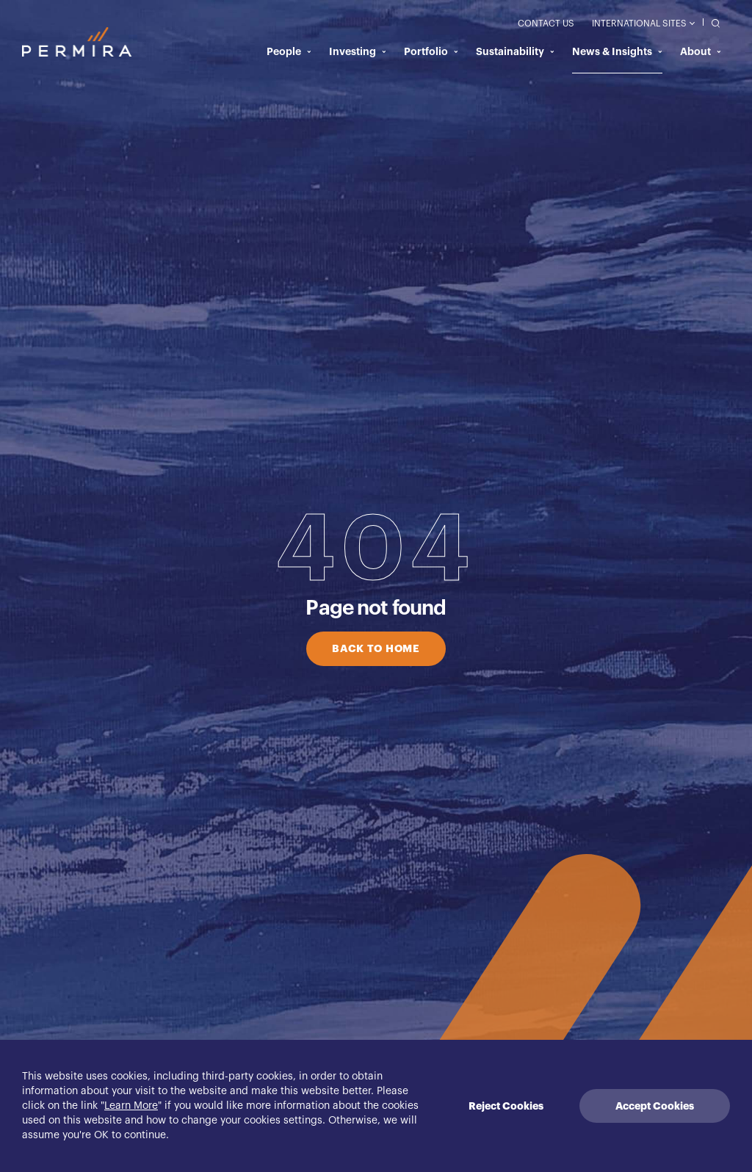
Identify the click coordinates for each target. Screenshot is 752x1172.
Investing (357, 51)
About (700, 51)
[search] (712, 22)
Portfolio (431, 51)
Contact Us (546, 23)
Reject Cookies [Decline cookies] (506, 1106)
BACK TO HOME (375, 648)
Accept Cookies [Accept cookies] (654, 1106)
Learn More (131, 1106)
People (289, 51)
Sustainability (515, 51)
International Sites (643, 23)
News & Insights (617, 51)
